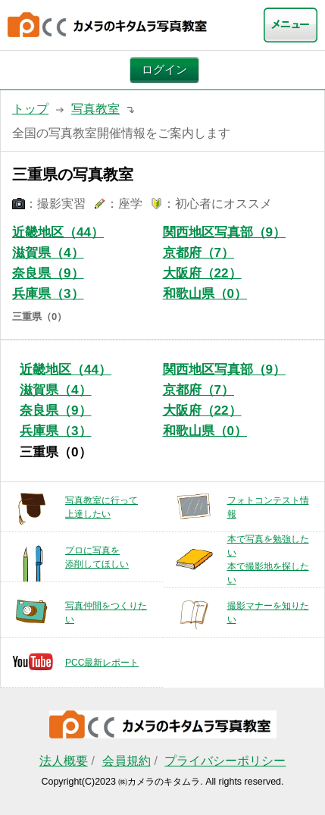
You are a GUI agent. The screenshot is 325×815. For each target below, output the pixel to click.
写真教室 (95, 108)
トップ (30, 108)
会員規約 (126, 760)
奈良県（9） (48, 273)
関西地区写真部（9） (224, 232)
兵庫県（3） (48, 294)
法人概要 (63, 760)
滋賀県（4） (48, 253)
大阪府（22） (202, 273)
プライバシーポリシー (225, 760)
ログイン (164, 70)
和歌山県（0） (205, 294)
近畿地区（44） (58, 232)
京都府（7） (199, 253)
